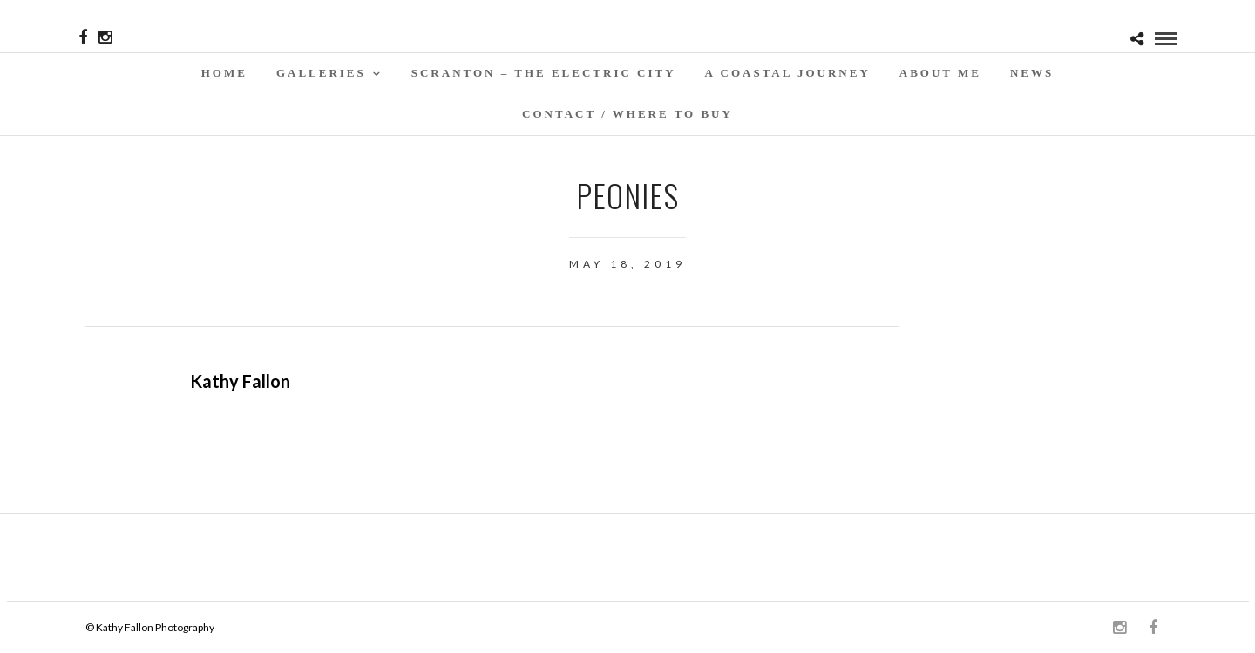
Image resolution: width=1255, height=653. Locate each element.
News (1032, 72)
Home (224, 72)
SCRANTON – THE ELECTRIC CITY (543, 72)
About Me (940, 72)
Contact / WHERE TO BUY (627, 113)
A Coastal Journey (788, 72)
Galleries (321, 72)
